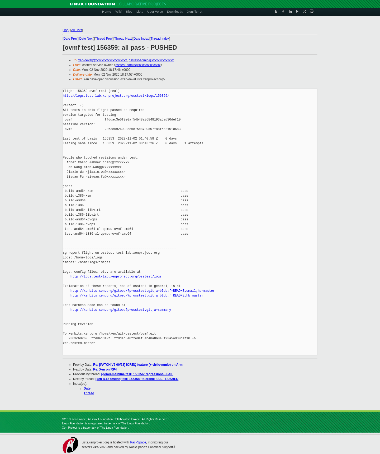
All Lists (76, 30)
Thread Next (123, 38)
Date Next (86, 38)
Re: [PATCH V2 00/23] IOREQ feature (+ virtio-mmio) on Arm (138, 365)
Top (65, 30)
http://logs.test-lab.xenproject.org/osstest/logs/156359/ (116, 96)
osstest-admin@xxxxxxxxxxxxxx (151, 60)
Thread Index (160, 38)
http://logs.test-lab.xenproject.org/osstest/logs (116, 276)
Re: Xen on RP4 (105, 369)
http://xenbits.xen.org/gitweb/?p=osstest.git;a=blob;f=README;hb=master (136, 295)
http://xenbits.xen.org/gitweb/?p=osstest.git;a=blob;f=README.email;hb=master (142, 291)
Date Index (141, 38)
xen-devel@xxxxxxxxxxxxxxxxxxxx (102, 60)
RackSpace (138, 442)
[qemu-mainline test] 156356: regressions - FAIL (137, 374)
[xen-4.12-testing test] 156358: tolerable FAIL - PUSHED (137, 379)
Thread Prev (103, 38)
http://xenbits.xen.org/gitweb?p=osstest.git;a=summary (120, 310)
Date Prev (70, 38)
